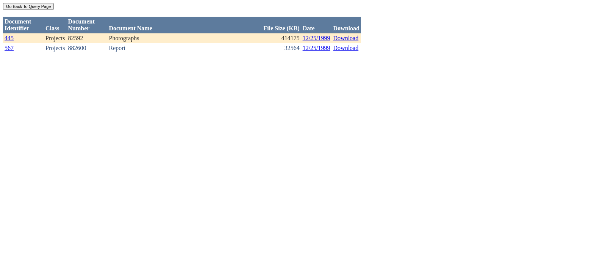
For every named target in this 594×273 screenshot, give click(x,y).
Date (309, 28)
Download (346, 38)
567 (9, 48)
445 (9, 38)
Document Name (130, 28)
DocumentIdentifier (18, 24)
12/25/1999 (316, 38)
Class (52, 28)
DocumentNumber (81, 24)
